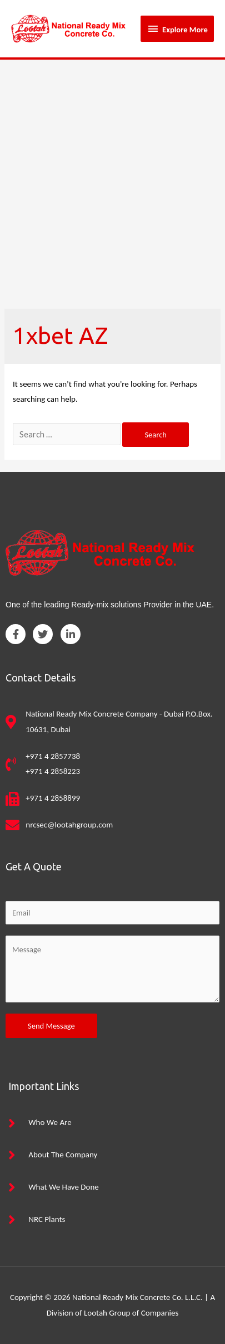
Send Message (51, 1026)
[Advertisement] (112, 178)
